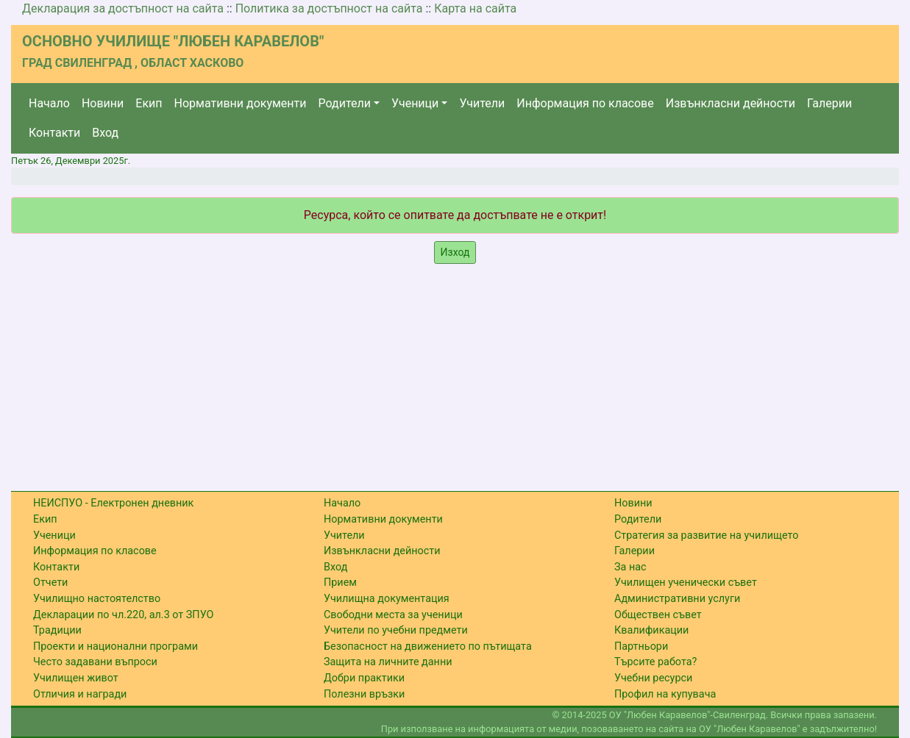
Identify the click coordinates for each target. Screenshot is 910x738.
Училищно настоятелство (96, 598)
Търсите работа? (655, 662)
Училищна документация (386, 598)
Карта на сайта (475, 8)
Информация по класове (584, 103)
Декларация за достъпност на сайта (123, 8)
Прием (340, 582)
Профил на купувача (665, 694)
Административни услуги (677, 598)
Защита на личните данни (388, 662)
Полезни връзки (364, 694)
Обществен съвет (658, 615)
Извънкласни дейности (730, 103)
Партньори (641, 646)
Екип (148, 103)
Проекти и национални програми (115, 646)
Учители (482, 103)
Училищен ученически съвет (685, 582)
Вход (105, 133)
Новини (103, 103)
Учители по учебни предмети (396, 630)
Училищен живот (75, 678)
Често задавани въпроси (95, 662)
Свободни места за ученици (393, 615)
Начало (49, 103)
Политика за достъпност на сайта (329, 8)
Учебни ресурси (653, 678)
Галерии (829, 103)
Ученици (414, 103)
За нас (630, 567)
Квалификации (651, 630)
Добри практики (364, 678)
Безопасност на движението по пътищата (428, 646)
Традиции (57, 630)
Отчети (50, 582)
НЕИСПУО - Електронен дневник (113, 503)
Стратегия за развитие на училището (706, 535)
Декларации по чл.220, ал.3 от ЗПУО (123, 615)
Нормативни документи (240, 103)
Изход (455, 252)
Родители (345, 103)
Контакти (54, 133)
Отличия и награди (80, 694)
